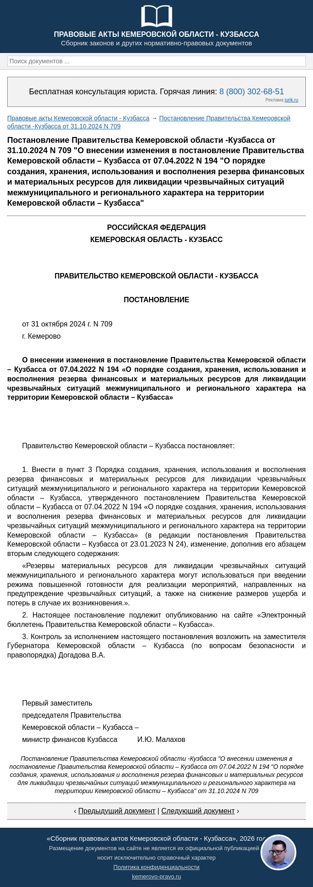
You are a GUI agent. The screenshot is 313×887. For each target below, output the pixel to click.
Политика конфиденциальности (157, 867)
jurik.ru (291, 99)
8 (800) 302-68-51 (251, 91)
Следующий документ (198, 811)
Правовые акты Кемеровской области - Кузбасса (78, 118)
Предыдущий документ (116, 811)
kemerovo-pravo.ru (156, 876)
